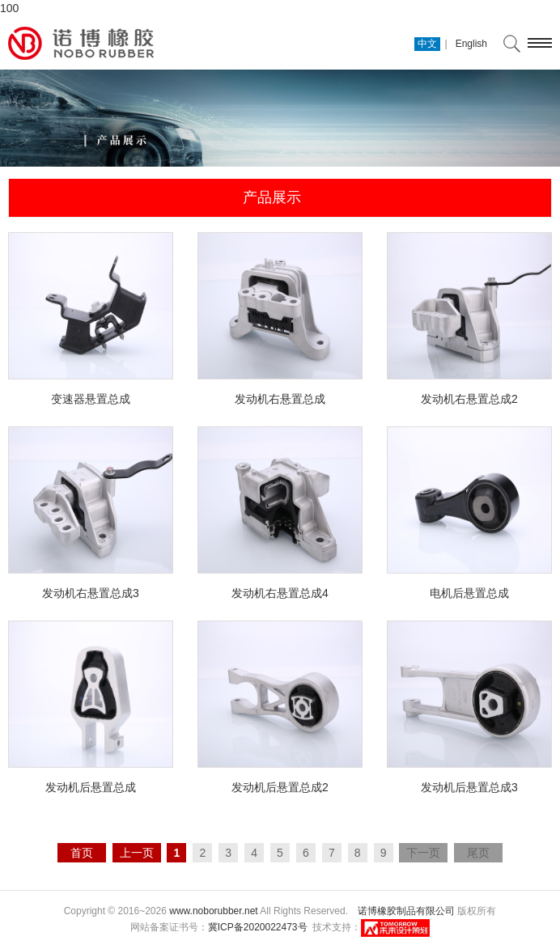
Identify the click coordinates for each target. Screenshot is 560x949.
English (471, 43)
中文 (427, 43)
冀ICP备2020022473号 (258, 927)
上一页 (137, 852)
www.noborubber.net (213, 911)
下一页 (423, 852)
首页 (81, 852)
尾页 (478, 852)
